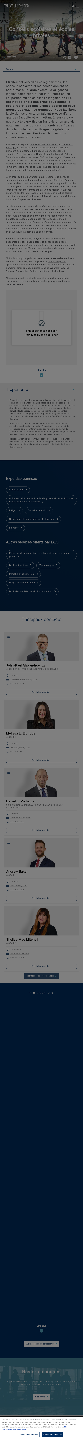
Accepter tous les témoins (52, 1434)
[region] (41, 1427)
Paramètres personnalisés (29, 1434)
